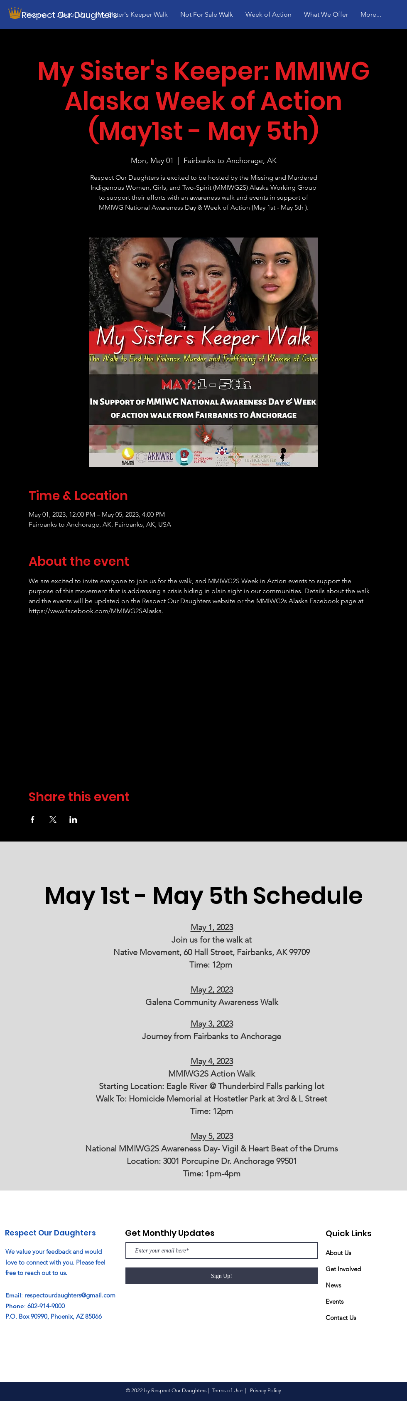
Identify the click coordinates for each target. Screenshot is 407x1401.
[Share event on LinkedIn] (73, 819)
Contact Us (341, 1318)
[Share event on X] (53, 819)
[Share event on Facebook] (33, 819)
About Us (338, 1253)
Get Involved (343, 1269)
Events (334, 1301)
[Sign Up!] (221, 1275)
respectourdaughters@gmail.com (70, 1295)
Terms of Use (227, 1390)
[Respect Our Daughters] (72, 15)
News (333, 1285)
